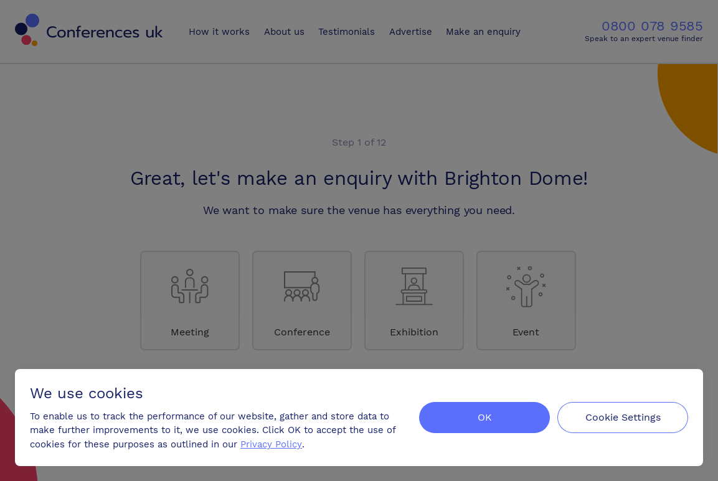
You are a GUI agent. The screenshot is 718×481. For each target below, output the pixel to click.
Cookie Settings (623, 417)
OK (485, 417)
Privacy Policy (271, 444)
